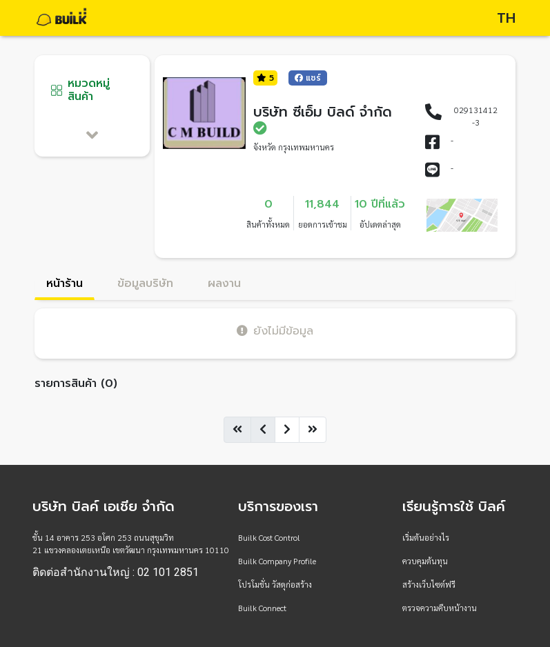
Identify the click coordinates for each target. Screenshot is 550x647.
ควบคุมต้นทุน (425, 560)
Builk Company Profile (277, 560)
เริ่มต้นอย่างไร (425, 537)
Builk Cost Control (269, 537)
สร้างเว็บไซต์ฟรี (428, 584)
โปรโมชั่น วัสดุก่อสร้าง (275, 584)
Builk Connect (262, 607)
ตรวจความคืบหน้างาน (439, 607)
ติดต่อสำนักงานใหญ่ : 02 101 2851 (115, 572)
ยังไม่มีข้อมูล (275, 331)
